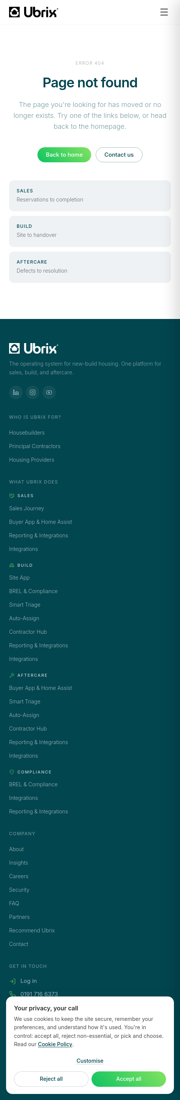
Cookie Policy (55, 1044)
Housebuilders (27, 432)
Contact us (119, 154)
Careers (18, 876)
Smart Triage (24, 604)
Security (19, 889)
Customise (89, 1061)
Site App (19, 577)
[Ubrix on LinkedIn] (16, 392)
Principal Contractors (35, 446)
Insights (18, 862)
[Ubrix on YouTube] (49, 392)
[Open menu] (164, 12)
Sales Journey (26, 508)
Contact (18, 944)
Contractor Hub (28, 632)
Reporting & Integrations (38, 535)
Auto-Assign (24, 618)
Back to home (64, 154)
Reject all (51, 1079)
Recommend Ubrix (32, 930)
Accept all (128, 1079)
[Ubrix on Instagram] (32, 392)
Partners (19, 917)
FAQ (14, 903)
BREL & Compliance (33, 591)
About (16, 849)
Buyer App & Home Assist (40, 522)
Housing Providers (31, 459)
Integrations (23, 549)
